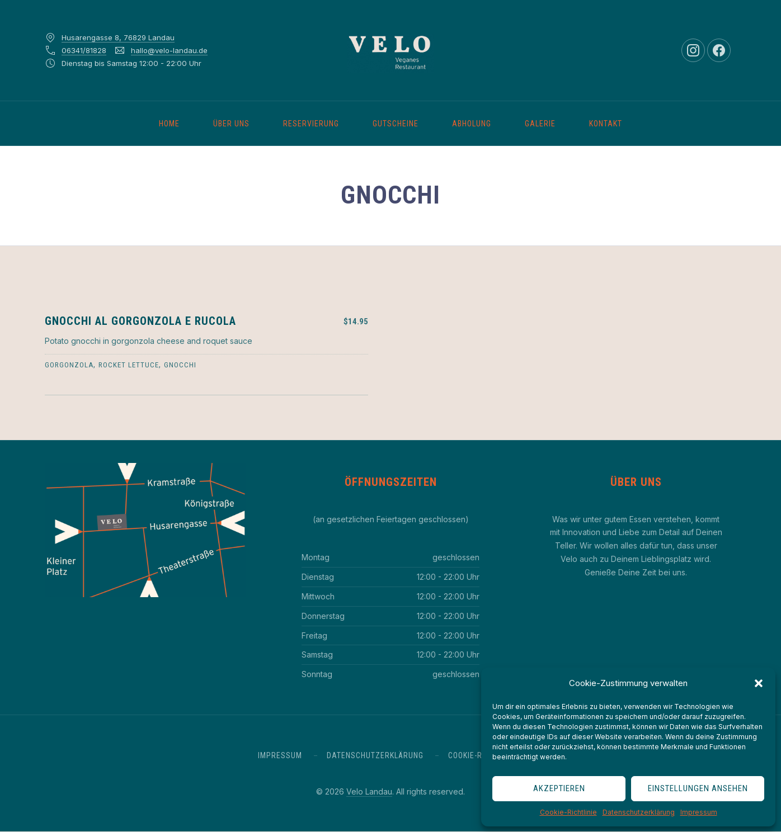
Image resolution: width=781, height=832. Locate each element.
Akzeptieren (559, 788)
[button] (758, 683)
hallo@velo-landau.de (169, 50)
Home (169, 123)
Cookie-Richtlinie (568, 812)
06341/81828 (84, 50)
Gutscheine (395, 123)
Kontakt (605, 123)
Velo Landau (369, 791)
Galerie (540, 123)
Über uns (231, 123)
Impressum (698, 812)
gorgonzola (69, 365)
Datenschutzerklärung (639, 812)
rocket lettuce (128, 365)
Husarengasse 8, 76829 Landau (118, 37)
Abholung (471, 123)
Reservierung (311, 123)
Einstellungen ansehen (698, 788)
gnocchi (180, 365)
